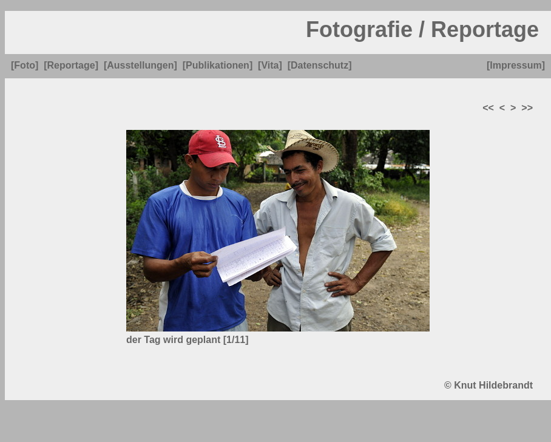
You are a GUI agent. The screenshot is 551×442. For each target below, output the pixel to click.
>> (527, 108)
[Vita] (270, 65)
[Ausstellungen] (140, 65)
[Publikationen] (218, 65)
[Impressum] (516, 65)
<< (488, 108)
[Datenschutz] (320, 65)
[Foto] (24, 65)
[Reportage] (71, 65)
